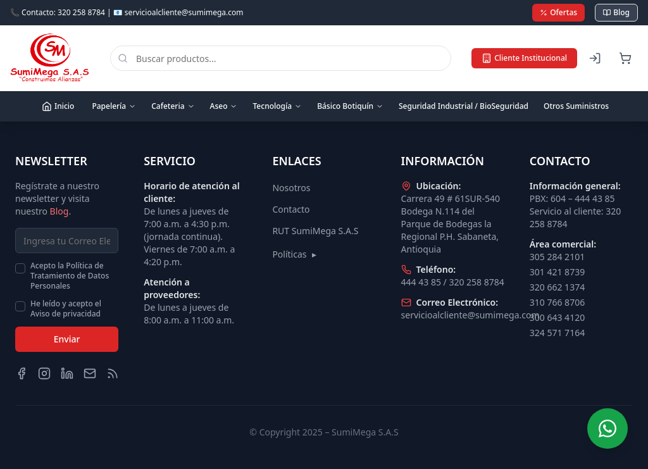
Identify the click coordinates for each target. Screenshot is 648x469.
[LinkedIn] (67, 373)
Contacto (290, 209)
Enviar (67, 339)
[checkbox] (20, 268)
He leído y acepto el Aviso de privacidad (65, 309)
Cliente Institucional (524, 58)
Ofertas (558, 12)
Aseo (224, 106)
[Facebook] (21, 373)
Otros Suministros (576, 106)
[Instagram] (44, 373)
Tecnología (277, 106)
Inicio (58, 106)
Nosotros (291, 188)
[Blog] (112, 373)
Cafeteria (172, 106)
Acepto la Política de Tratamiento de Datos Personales (69, 276)
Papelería (114, 106)
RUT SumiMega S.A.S (315, 231)
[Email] (90, 373)
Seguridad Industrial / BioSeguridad (463, 106)
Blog (616, 12)
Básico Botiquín (350, 106)
